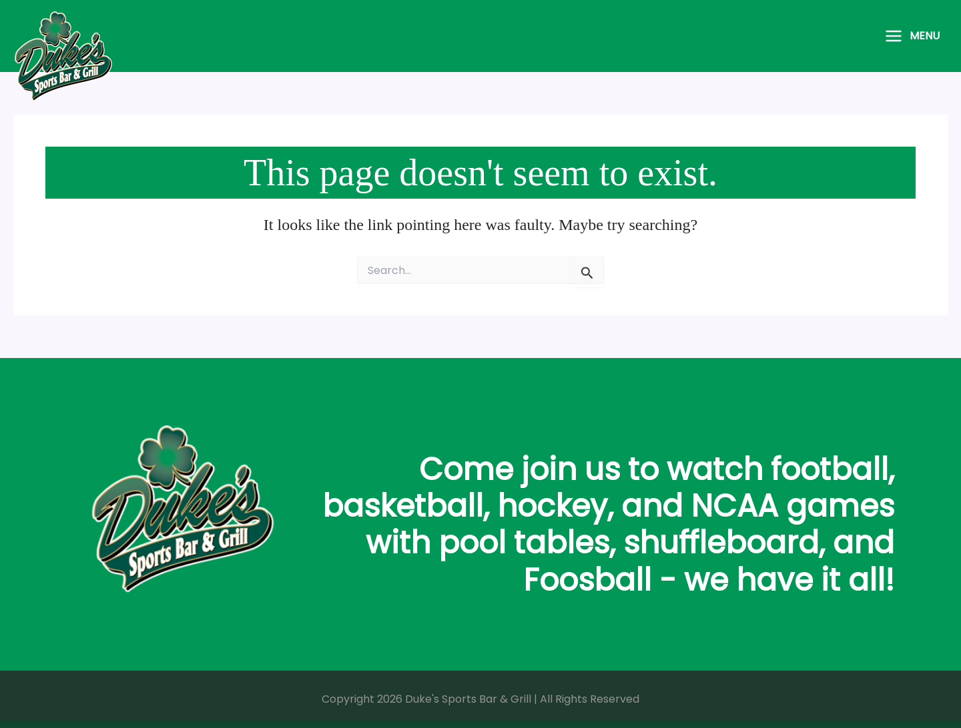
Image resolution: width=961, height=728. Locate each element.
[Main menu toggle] (912, 36)
